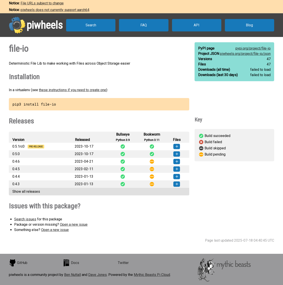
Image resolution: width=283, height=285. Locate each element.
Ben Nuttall (72, 275)
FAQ (143, 25)
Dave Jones (97, 275)
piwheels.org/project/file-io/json (245, 54)
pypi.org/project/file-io (253, 48)
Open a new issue (74, 224)
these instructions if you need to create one (72, 90)
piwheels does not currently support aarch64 (55, 10)
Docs (71, 262)
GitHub (18, 262)
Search (91, 25)
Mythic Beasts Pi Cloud (152, 275)
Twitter (123, 263)
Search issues (25, 219)
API (196, 25)
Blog (249, 25)
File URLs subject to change (42, 3)
